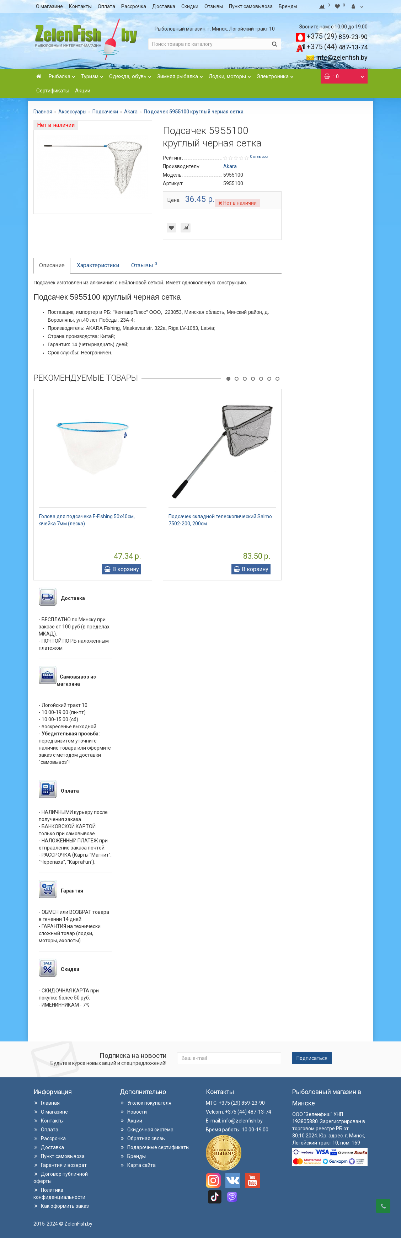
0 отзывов (259, 156)
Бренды (288, 6)
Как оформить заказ (61, 1206)
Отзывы (213, 6)
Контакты (80, 6)
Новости (133, 1112)
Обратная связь (142, 1138)
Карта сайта (138, 1165)
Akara (131, 111)
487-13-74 (337, 47)
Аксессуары (72, 111)
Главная (42, 111)
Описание (52, 265)
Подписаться (311, 1058)
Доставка (163, 6)
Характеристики (98, 265)
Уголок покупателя (145, 1103)
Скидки (189, 6)
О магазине (49, 6)
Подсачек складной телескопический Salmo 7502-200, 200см (220, 520)
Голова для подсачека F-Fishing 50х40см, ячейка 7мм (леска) (87, 520)
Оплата (106, 6)
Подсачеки (105, 111)
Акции (82, 90)
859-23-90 (337, 37)
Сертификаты (52, 90)
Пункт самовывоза (251, 6)
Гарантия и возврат (60, 1165)
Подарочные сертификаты (154, 1147)
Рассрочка (133, 6)
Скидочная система (146, 1129)
